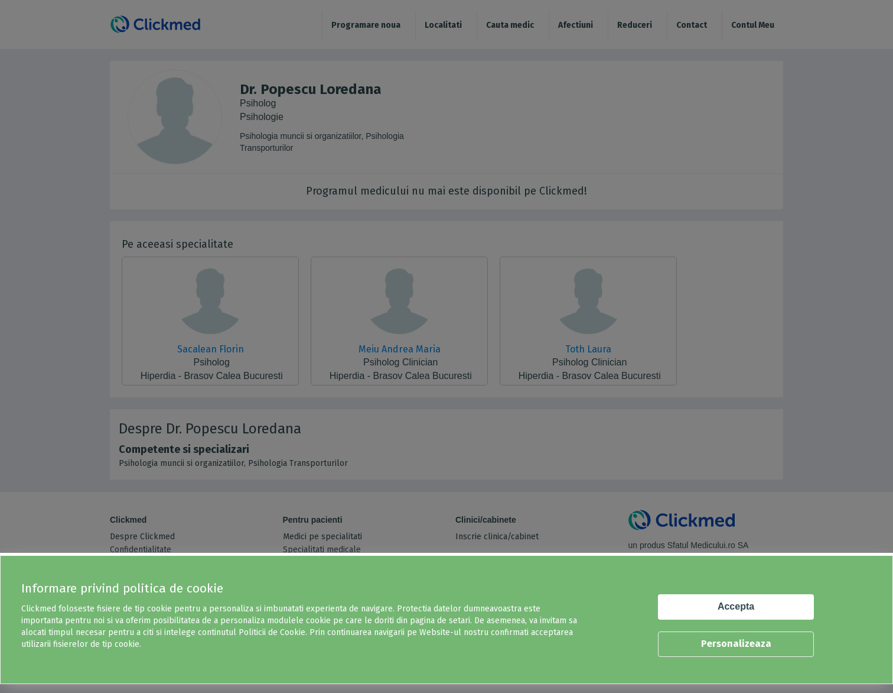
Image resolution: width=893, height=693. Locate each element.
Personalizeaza (736, 643)
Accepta (736, 606)
